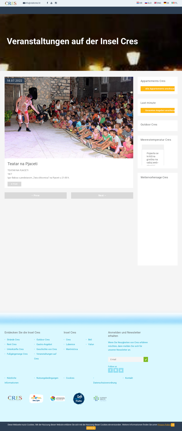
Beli (90, 339)
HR (139, 3)
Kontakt (129, 378)
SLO (148, 3)
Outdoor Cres (43, 339)
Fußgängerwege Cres (17, 354)
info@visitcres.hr (32, 3)
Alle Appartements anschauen (160, 89)
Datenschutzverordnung (105, 382)
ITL (175, 3)
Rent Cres (12, 344)
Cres (68, 339)
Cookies (70, 378)
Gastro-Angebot (44, 344)
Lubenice (70, 344)
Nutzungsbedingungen (47, 378)
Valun (91, 344)
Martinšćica (72, 349)
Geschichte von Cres (47, 349)
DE (166, 3)
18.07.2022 (14, 80)
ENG (157, 3)
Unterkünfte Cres (15, 349)
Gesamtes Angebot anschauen (160, 110)
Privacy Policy (164, 424)
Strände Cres (13, 339)
